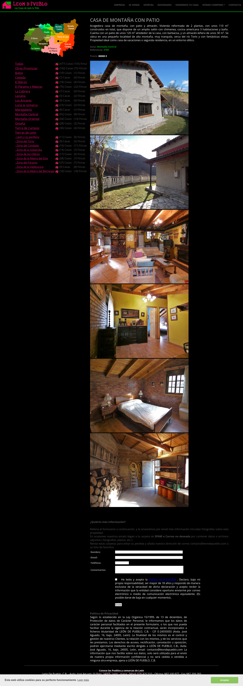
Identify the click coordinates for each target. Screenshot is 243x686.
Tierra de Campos (27, 128)
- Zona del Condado (27, 145)
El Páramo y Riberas (28, 87)
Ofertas (149, 4)
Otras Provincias (26, 68)
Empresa (119, 4)
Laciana (20, 96)
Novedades (164, 4)
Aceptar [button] (224, 680)
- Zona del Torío (24, 141)
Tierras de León (25, 133)
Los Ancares (23, 100)
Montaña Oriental (27, 119)
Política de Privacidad (163, 581)
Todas (19, 64)
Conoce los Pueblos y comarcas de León (121, 672)
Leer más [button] (83, 680)
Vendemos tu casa (187, 4)
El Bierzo (21, 82)
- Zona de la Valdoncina (29, 167)
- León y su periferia (27, 137)
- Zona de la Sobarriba (28, 150)
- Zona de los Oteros (27, 154)
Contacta (235, 4)
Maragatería (23, 110)
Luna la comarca (26, 105)
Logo (26, 6)
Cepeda (20, 77)
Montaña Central (26, 114)
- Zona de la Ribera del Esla (31, 158)
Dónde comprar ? (213, 4)
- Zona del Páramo (26, 162)
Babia (19, 73)
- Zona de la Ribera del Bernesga (34, 171)
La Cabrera (22, 91)
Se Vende (134, 4)
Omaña (20, 123)
